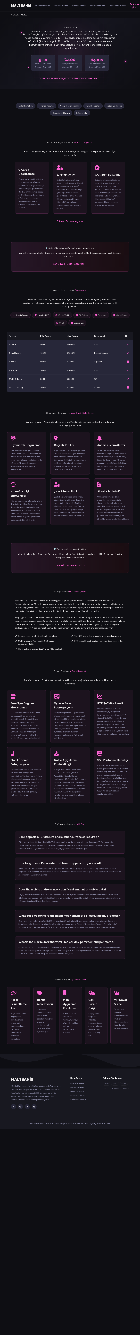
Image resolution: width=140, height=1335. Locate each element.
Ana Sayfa (15, 15)
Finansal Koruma (79, 5)
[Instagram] (20, 1106)
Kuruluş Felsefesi (61, 5)
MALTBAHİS (21, 6)
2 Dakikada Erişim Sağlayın (54, 78)
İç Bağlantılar (81, 113)
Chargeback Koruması (69, 106)
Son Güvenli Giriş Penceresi (70, 264)
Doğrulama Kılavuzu (117, 5)
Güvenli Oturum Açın (70, 221)
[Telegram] (34, 1106)
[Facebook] (27, 1106)
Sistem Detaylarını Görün (86, 78)
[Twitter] (13, 1106)
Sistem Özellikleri (42, 5)
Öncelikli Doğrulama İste (70, 565)
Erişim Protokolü (97, 5)
